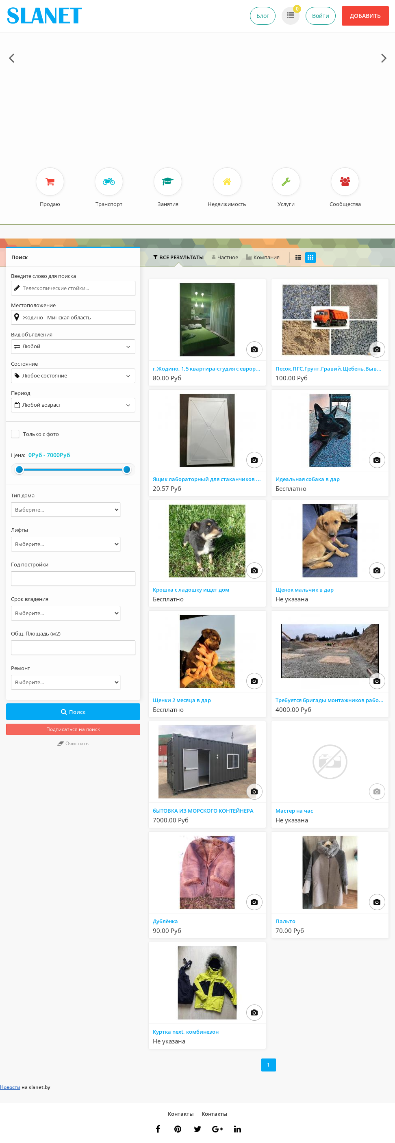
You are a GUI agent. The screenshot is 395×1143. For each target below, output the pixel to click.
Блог (262, 16)
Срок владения (29, 599)
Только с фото (41, 434)
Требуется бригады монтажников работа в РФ (332, 700)
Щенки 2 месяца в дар (182, 700)
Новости (10, 1087)
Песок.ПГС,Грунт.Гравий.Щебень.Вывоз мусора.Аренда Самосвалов (332, 368)
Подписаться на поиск (73, 729)
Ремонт (20, 668)
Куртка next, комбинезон (186, 1031)
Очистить (73, 743)
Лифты (19, 530)
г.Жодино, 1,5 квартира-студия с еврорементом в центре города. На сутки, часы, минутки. (209, 368)
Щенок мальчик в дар (305, 589)
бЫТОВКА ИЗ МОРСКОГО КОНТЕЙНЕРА (203, 810)
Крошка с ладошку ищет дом (191, 589)
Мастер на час (294, 810)
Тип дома (23, 495)
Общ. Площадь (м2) (36, 633)
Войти (320, 16)
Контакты (181, 1113)
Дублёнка (165, 921)
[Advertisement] (197, 106)
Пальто (285, 921)
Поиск (73, 712)
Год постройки (29, 564)
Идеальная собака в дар (308, 479)
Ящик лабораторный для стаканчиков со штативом (209, 479)
